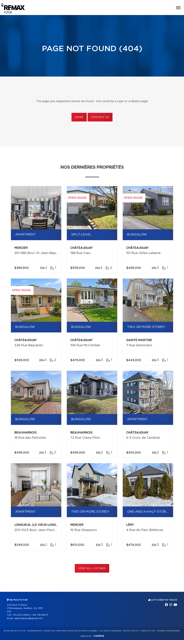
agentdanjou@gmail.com (28, 618)
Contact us (100, 117)
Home (79, 117)
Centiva (98, 636)
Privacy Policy (131, 631)
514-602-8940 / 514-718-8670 (30, 615)
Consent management (168, 631)
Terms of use (148, 631)
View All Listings (92, 568)
